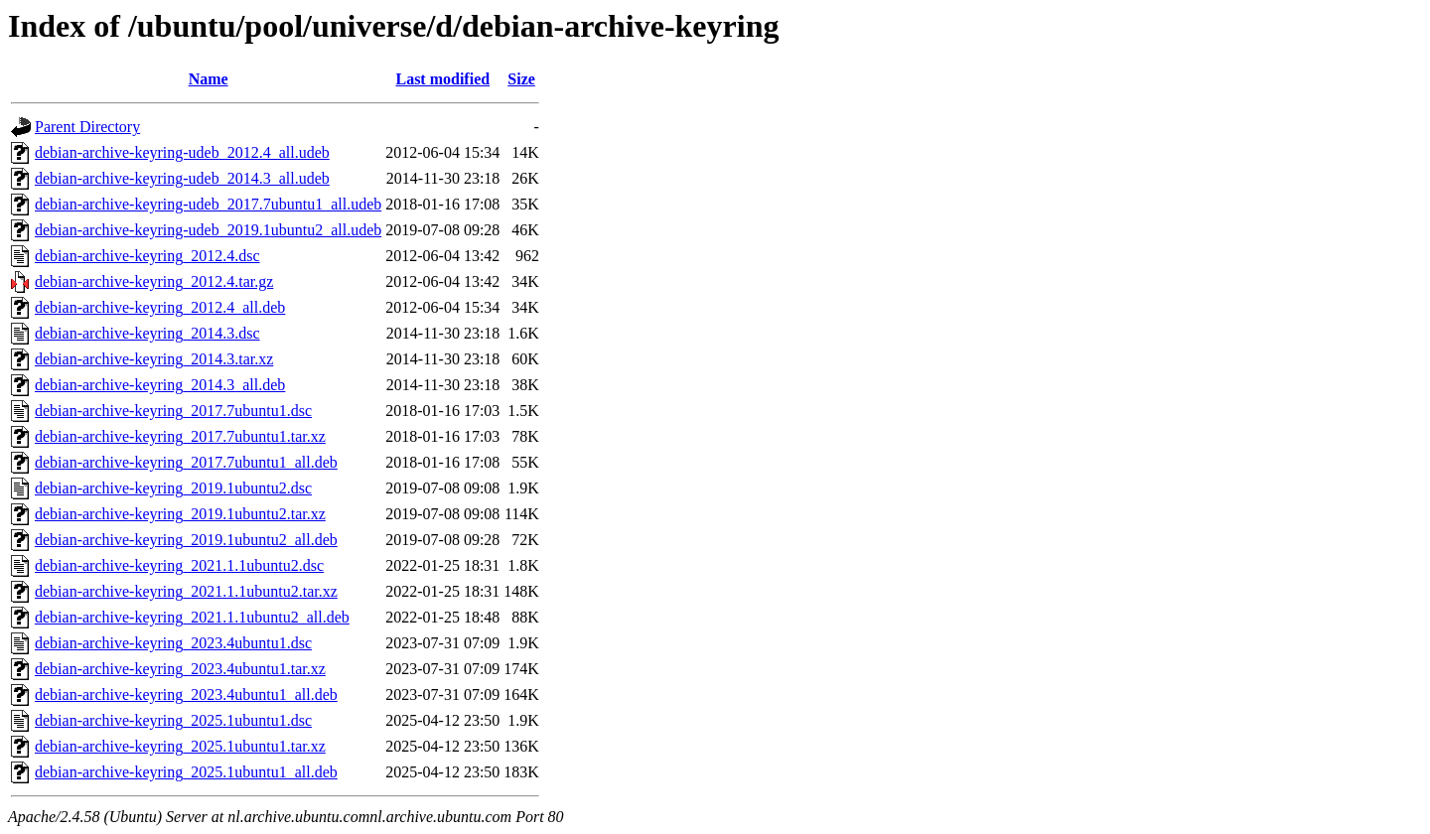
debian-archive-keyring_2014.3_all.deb (160, 384)
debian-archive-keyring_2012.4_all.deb (160, 307)
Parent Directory (87, 126)
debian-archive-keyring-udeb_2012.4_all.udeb (182, 152)
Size (521, 78)
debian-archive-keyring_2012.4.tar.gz (154, 281)
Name (208, 78)
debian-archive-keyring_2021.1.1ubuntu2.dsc (179, 565)
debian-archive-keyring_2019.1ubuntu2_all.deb (186, 539)
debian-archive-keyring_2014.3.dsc (147, 333)
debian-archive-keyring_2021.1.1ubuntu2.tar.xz (186, 591)
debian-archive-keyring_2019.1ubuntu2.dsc (173, 488)
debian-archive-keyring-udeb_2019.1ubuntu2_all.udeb (208, 229)
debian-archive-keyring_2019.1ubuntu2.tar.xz (180, 513)
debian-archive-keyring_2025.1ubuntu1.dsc (173, 720)
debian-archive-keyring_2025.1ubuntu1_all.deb (186, 772)
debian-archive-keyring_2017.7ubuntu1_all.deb (186, 462)
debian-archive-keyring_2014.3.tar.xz (154, 358)
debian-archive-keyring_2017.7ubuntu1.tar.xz (180, 436)
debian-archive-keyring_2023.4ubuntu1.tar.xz (180, 668)
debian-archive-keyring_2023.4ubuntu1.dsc (173, 642)
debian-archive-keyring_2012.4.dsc (147, 255)
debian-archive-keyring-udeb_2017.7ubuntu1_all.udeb (208, 204)
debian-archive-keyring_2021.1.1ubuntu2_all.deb (192, 617)
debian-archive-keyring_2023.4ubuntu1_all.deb (186, 694)
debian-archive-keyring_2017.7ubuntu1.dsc (173, 410)
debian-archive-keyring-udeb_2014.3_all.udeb (182, 178)
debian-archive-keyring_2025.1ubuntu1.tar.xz (180, 746)
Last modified (442, 78)
